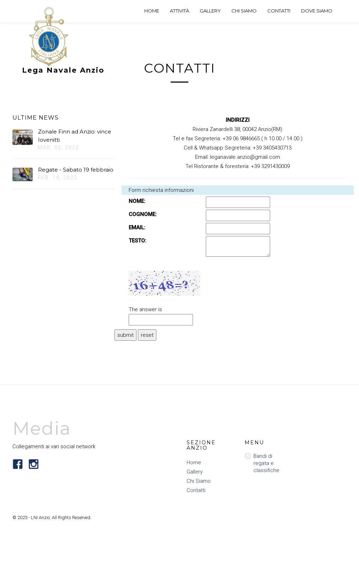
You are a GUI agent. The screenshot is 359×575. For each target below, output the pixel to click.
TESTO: (137, 240)
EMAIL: (137, 227)
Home (194, 462)
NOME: (137, 201)
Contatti (196, 490)
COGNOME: (143, 214)
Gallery (195, 472)
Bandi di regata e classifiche (266, 463)
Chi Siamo (199, 481)
